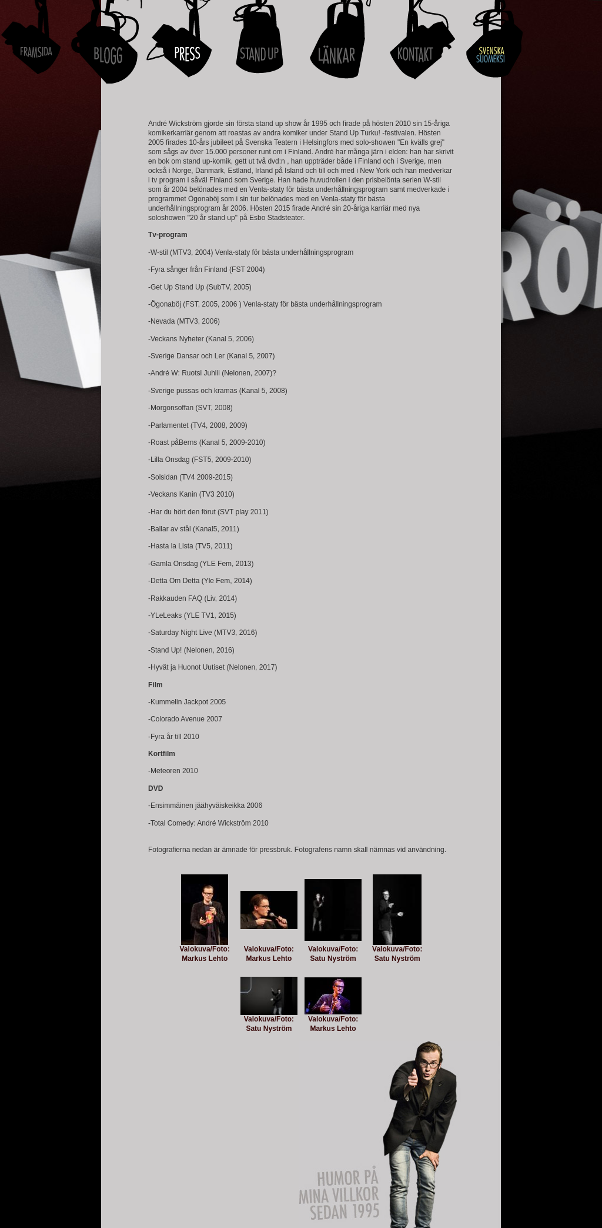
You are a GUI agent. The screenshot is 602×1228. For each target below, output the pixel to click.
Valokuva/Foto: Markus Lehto (205, 954)
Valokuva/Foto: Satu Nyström (333, 954)
